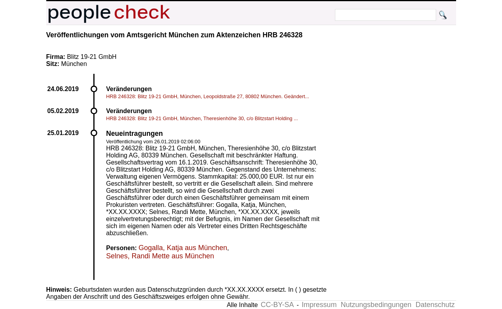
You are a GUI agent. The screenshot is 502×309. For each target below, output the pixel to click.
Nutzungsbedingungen (376, 305)
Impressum (319, 305)
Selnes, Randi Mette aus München (160, 256)
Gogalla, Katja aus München (182, 248)
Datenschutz (435, 305)
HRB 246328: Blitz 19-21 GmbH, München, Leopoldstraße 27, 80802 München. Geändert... (207, 96)
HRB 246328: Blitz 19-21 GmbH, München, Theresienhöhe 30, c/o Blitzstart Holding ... (202, 118)
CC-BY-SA (277, 305)
